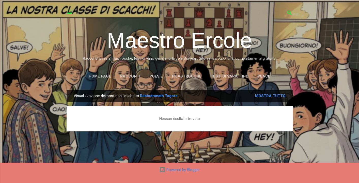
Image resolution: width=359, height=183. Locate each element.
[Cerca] (290, 14)
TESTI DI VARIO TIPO (229, 76)
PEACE (264, 76)
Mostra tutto (270, 96)
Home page (100, 76)
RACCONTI (130, 76)
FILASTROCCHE (186, 76)
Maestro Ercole (179, 40)
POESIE (156, 76)
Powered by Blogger (179, 169)
